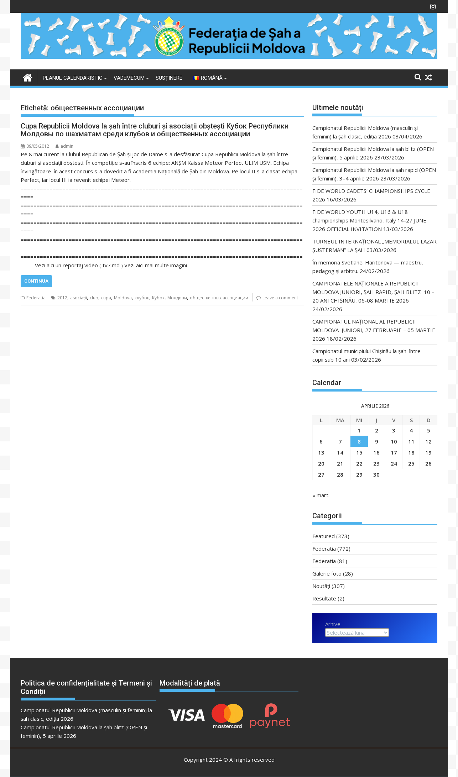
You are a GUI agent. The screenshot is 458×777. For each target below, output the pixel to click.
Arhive (332, 624)
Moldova (123, 298)
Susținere (169, 78)
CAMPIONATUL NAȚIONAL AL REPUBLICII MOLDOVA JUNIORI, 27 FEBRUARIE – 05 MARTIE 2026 (373, 330)
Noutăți (321, 585)
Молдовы (177, 298)
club (94, 298)
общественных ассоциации (219, 298)
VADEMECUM (129, 78)
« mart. (320, 495)
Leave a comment (280, 298)
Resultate (324, 598)
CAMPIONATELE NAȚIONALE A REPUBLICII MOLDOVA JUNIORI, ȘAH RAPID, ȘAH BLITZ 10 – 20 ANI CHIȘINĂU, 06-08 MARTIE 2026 (373, 292)
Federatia (36, 298)
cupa (106, 298)
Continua (36, 281)
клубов (142, 298)
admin (64, 146)
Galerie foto (327, 573)
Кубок (158, 298)
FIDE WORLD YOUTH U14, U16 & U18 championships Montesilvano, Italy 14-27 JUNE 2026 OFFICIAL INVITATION (369, 220)
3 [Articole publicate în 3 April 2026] (393, 430)
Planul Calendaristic (73, 78)
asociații (78, 298)
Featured (323, 536)
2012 (62, 298)
